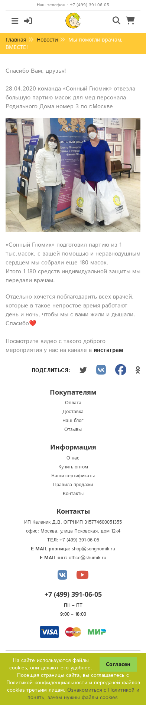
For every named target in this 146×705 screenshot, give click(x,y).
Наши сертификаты (73, 476)
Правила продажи (73, 484)
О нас (73, 458)
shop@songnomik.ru (93, 549)
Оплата (73, 402)
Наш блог (73, 420)
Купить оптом (73, 467)
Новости (47, 39)
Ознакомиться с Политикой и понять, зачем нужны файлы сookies (83, 693)
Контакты (73, 493)
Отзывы (73, 429)
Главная (16, 39)
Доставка (73, 411)
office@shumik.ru (87, 557)
